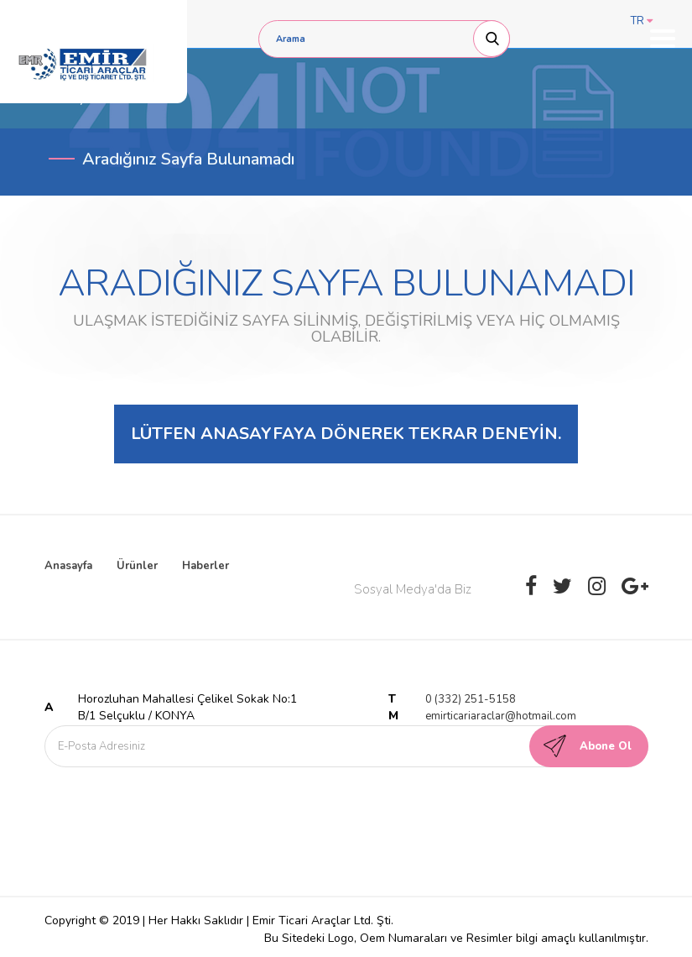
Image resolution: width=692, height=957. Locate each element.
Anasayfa (68, 565)
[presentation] (184, 808)
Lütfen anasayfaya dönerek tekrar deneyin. (346, 433)
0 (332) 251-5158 (470, 699)
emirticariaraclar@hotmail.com (500, 716)
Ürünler (137, 565)
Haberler (205, 565)
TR (642, 21)
